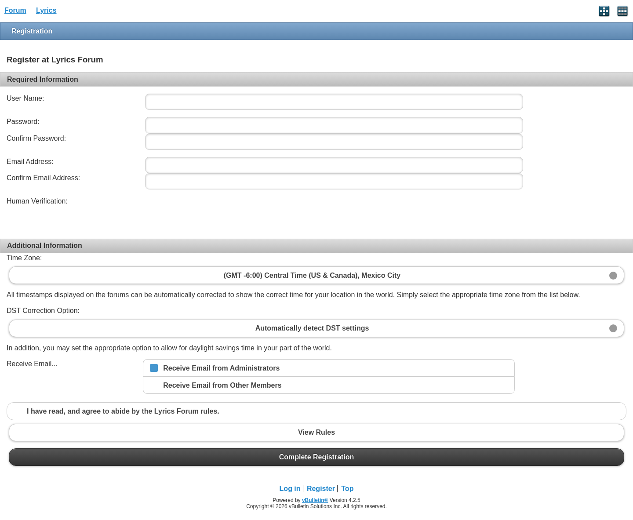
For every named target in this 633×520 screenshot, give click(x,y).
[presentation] (209, 213)
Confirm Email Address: (43, 178)
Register (321, 488)
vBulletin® (315, 500)
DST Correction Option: (43, 310)
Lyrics (46, 10)
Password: (23, 121)
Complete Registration (316, 457)
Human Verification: (37, 201)
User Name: (25, 98)
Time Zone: (24, 258)
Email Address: (30, 161)
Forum (15, 10)
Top (347, 488)
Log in (290, 488)
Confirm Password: (36, 138)
